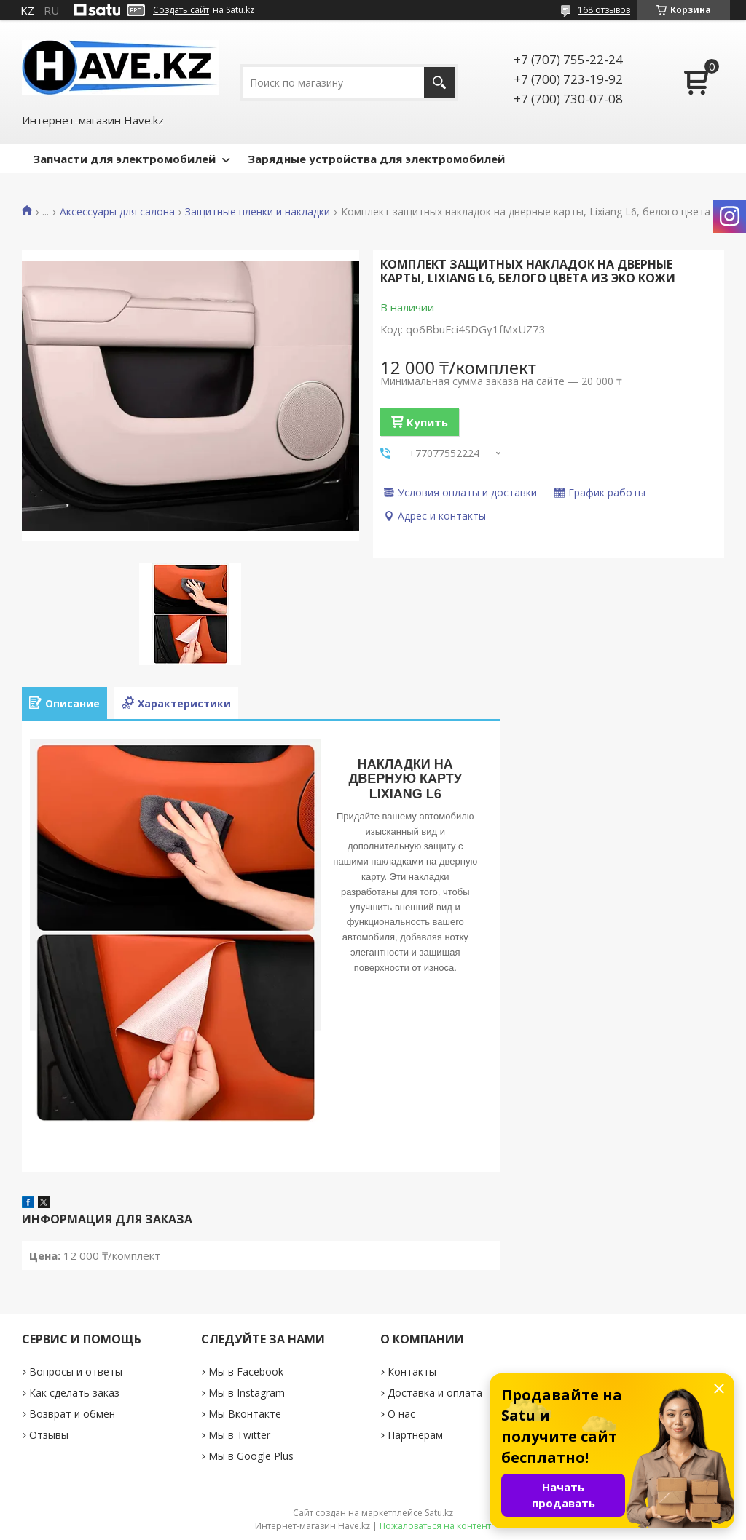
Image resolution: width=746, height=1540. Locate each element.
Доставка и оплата (435, 1393)
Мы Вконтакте (244, 1414)
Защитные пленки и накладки (257, 211)
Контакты (412, 1371)
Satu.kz (439, 1513)
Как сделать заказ (74, 1393)
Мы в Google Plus (251, 1456)
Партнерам (415, 1435)
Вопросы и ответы (75, 1371)
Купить (427, 422)
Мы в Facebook (245, 1371)
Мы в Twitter (239, 1435)
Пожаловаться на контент (435, 1526)
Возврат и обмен (72, 1414)
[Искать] (439, 82)
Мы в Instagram (246, 1393)
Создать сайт (181, 10)
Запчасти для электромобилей (124, 158)
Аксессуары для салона (117, 211)
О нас (401, 1414)
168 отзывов (604, 10)
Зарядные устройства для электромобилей (376, 158)
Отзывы (48, 1435)
